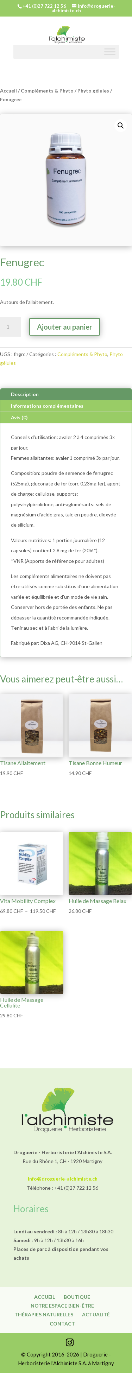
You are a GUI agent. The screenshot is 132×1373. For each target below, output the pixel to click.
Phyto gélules (93, 91)
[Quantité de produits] (10, 327)
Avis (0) (19, 417)
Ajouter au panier (64, 327)
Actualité (96, 1314)
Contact (62, 1324)
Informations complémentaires (47, 406)
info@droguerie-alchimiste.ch (63, 1179)
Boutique (77, 1297)
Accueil (8, 91)
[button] (120, 125)
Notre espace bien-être (62, 1306)
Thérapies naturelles (43, 1314)
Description (25, 394)
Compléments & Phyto (47, 91)
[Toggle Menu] (109, 51)
